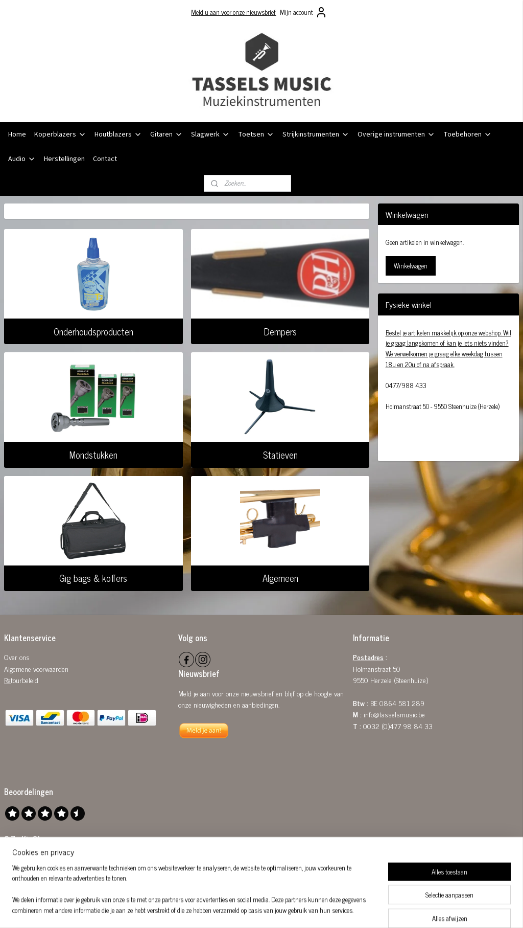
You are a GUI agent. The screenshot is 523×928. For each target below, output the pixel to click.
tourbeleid (24, 680)
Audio (22, 159)
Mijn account (303, 12)
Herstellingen (64, 159)
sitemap (235, 909)
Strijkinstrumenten (315, 134)
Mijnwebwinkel (347, 909)
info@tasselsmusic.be (394, 714)
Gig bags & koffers (93, 577)
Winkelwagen (410, 265)
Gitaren (166, 134)
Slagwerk (210, 134)
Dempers (280, 330)
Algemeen (280, 577)
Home (17, 134)
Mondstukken (93, 454)
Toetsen (256, 134)
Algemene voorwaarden (36, 668)
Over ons (17, 657)
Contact (105, 159)
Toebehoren (467, 134)
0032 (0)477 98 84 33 (398, 726)
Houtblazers (118, 134)
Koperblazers (60, 134)
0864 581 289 (401, 703)
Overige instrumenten (396, 134)
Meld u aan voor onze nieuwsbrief (233, 12)
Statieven (280, 454)
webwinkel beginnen (278, 909)
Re (7, 680)
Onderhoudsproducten (93, 330)
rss (250, 909)
